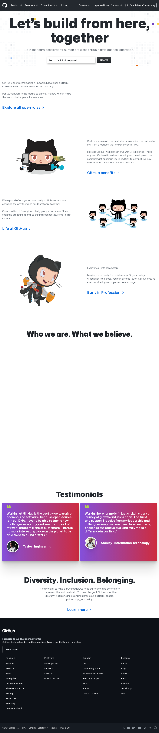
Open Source (49, 5)
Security (10, 668)
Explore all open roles (23, 107)
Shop (123, 693)
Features (10, 663)
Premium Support (91, 678)
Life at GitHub (16, 228)
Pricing (64, 5)
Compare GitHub (14, 708)
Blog (123, 668)
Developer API (51, 663)
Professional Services (93, 673)
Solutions (31, 5)
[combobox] (71, 60)
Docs (85, 663)
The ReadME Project (16, 688)
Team (8, 673)
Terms (23, 728)
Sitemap (54, 728)
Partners (48, 668)
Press (123, 678)
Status (86, 688)
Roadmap (10, 703)
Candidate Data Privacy (38, 728)
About (124, 663)
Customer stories (14, 683)
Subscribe (11, 649)
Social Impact (127, 688)
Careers (84, 5)
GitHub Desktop (52, 678)
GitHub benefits (103, 173)
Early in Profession (106, 292)
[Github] (4, 5)
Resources (11, 698)
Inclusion (125, 683)
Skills (85, 683)
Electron (48, 673)
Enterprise (11, 678)
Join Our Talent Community (140, 5)
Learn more (79, 609)
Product (17, 5)
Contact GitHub (90, 693)
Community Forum (92, 668)
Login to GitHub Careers (108, 5)
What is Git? (65, 728)
